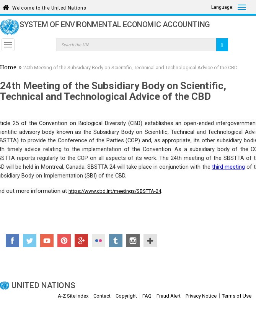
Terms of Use (236, 295)
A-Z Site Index (73, 295)
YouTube (47, 240)
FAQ (147, 295)
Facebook (12, 240)
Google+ (81, 240)
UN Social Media (150, 240)
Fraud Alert (169, 295)
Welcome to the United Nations (49, 6)
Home (8, 68)
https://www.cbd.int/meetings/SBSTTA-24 (114, 191)
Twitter (29, 240)
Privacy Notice (201, 295)
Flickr (98, 240)
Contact (102, 295)
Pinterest (64, 240)
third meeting (228, 166)
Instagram (133, 240)
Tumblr (115, 240)
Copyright (126, 295)
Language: (222, 7)
